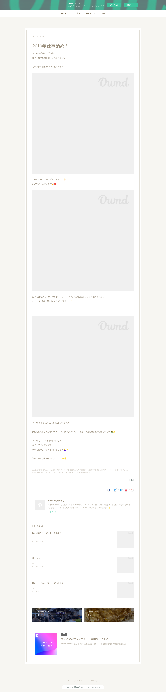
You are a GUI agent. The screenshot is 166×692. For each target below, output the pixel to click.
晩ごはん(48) (101, 470)
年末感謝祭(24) (83, 470)
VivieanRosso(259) (84, 472)
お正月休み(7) (55, 470)
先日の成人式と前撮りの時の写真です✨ (47, 563)
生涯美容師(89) (37, 470)
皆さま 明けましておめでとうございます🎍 (49, 588)
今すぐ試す (114, 5)
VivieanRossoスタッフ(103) (41, 472)
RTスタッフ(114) (55, 472)
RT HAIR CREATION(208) (70, 472)
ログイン (130, 5)
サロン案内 (76, 13)
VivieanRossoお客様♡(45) (113, 470)
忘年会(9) (74, 470)
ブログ (103, 13)
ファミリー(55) (127, 470)
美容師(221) (92, 470)
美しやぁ (36, 558)
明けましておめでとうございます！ (47, 583)
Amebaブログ (91, 13)
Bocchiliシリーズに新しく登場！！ (47, 533)
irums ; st (63, 13)
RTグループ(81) (66, 470)
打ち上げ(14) (47, 470)
